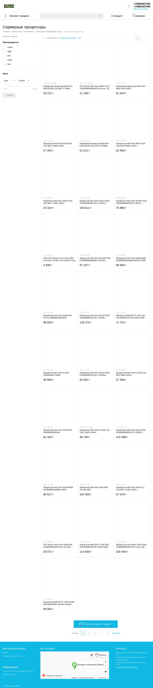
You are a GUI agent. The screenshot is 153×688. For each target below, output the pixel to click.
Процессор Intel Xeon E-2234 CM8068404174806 (56, 374)
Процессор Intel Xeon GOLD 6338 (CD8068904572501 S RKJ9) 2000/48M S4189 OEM (94, 316)
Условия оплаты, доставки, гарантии (18, 671)
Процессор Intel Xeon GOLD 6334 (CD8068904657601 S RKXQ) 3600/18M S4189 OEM (94, 202)
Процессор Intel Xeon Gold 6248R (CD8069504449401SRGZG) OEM (131, 259)
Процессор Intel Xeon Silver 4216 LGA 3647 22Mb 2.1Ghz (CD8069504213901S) (130, 144)
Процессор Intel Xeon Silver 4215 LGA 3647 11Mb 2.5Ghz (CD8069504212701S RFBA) (57, 202)
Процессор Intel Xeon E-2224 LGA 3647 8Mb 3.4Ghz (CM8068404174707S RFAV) (131, 374)
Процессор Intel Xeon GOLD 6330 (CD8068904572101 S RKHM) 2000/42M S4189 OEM (94, 374)
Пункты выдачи (9, 674)
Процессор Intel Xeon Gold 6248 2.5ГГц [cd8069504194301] (57, 316)
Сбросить (9, 95)
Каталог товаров (19, 16)
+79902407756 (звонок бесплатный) (130, 657)
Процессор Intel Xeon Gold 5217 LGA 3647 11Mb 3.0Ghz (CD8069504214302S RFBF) (130, 488)
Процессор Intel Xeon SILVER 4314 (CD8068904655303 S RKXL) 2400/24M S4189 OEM (131, 202)
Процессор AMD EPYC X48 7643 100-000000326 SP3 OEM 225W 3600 (94, 546)
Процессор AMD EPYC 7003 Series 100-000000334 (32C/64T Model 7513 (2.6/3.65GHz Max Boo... (58, 603)
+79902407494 (142, 6)
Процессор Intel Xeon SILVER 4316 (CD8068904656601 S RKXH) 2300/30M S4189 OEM (95, 259)
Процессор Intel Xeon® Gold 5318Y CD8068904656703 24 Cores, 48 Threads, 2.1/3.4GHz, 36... (131, 546)
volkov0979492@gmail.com (127, 667)
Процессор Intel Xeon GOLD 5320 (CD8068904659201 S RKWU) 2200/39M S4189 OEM (131, 431)
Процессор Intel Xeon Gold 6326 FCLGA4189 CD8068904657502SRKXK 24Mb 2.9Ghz (94, 488)
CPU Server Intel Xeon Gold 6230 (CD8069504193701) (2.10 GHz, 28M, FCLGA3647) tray (57, 546)
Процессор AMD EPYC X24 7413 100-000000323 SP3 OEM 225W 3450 (130, 316)
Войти (5, 653)
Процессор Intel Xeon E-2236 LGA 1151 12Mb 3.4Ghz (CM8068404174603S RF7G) (95, 431)
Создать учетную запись (13, 656)
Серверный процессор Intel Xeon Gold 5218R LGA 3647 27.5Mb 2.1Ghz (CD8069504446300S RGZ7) (59, 87)
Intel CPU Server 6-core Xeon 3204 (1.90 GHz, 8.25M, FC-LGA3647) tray (59, 259)
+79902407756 (142, 3)
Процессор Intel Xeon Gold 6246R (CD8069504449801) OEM (58, 488)
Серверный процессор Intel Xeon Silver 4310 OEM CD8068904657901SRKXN (130, 87)
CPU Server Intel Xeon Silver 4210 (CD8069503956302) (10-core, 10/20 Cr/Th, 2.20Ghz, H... (95, 87)
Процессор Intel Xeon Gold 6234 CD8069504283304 (57, 431)
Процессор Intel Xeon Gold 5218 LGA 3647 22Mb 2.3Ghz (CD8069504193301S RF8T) (57, 144)
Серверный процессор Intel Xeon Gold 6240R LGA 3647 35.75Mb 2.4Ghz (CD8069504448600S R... (94, 144)
